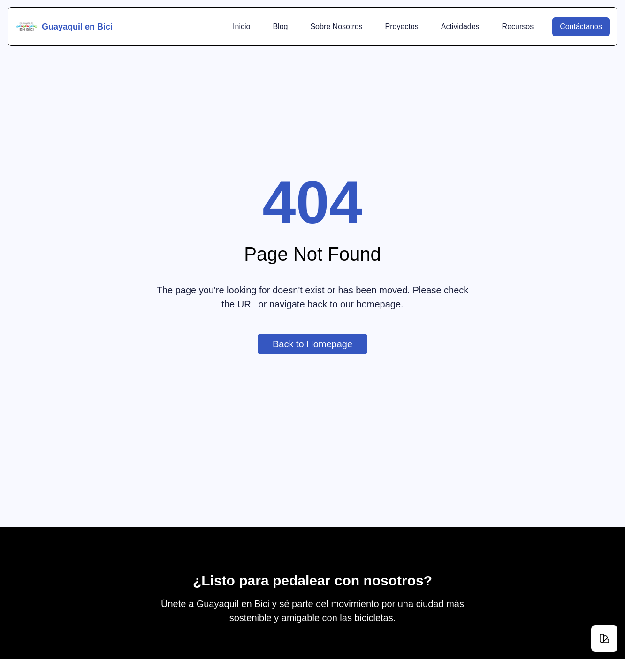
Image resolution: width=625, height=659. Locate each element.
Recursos (518, 26)
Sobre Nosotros (336, 26)
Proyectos (402, 26)
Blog (280, 26)
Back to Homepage (320, 351)
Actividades (460, 26)
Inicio (241, 26)
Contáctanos (585, 26)
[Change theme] (604, 638)
